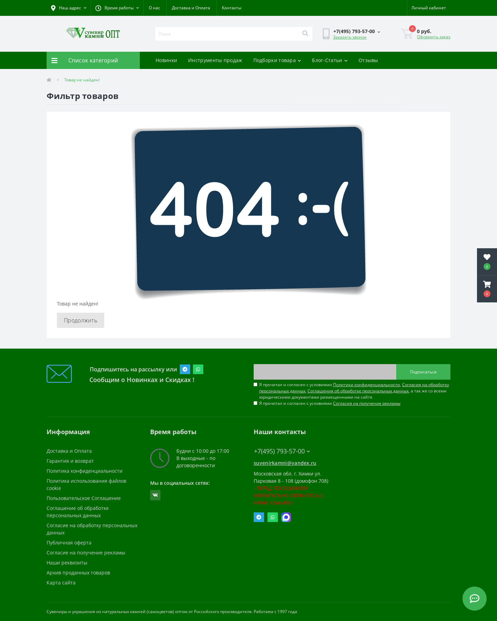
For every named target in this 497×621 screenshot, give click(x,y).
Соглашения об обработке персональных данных (358, 391)
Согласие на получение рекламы (86, 552)
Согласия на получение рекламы (366, 403)
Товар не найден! (82, 80)
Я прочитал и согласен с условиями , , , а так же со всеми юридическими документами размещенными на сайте (354, 391)
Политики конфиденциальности (366, 385)
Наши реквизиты (67, 562)
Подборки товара (277, 60)
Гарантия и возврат (70, 461)
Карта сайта (61, 582)
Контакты (231, 8)
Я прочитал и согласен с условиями (329, 403)
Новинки (166, 60)
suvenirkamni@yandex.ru (285, 463)
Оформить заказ (433, 37)
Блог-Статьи (330, 60)
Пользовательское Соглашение (84, 498)
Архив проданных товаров (78, 572)
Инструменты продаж (215, 60)
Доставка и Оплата (191, 8)
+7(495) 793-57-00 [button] (282, 451)
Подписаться (423, 372)
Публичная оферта (69, 542)
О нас (154, 8)
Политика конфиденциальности (85, 471)
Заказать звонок (350, 37)
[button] (117, 8)
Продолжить (80, 320)
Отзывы (368, 60)
